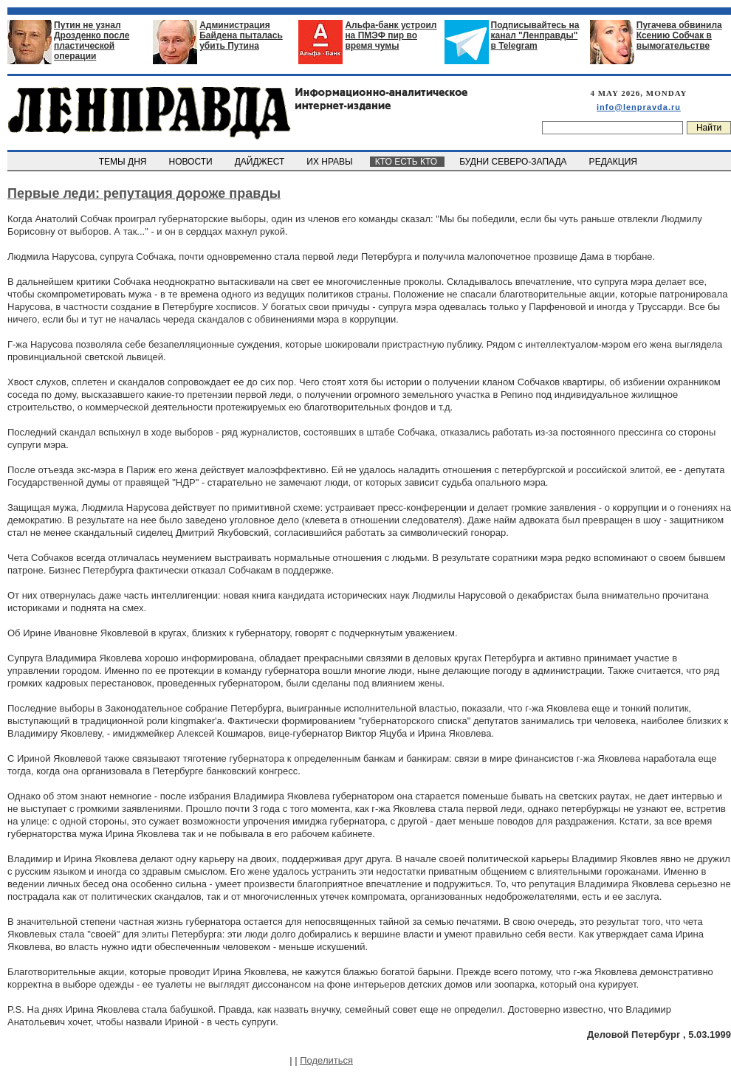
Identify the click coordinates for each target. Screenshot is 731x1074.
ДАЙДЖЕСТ (261, 161)
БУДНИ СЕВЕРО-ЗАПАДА (514, 161)
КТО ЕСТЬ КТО (407, 161)
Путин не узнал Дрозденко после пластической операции (91, 40)
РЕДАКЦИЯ (614, 161)
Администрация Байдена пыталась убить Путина (241, 35)
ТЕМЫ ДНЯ (124, 161)
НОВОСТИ (192, 161)
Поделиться (326, 1060)
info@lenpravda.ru (639, 107)
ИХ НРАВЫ (331, 161)
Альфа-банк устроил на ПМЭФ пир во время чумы (390, 35)
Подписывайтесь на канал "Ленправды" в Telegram (535, 35)
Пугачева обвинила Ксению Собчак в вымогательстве (679, 35)
